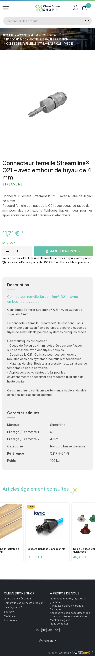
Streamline (12, 184)
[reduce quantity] (7, 251)
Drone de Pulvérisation (17, 598)
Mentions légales (60, 620)
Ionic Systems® (13, 607)
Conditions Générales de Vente (68, 616)
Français (46, 640)
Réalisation (75, 652)
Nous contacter (59, 623)
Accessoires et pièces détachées (70, 612)
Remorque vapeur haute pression (23, 602)
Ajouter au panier (63, 251)
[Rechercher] (43, 21)
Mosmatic (10, 616)
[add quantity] (27, 251)
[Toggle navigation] (5, 8)
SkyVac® (9, 611)
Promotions (11, 620)
